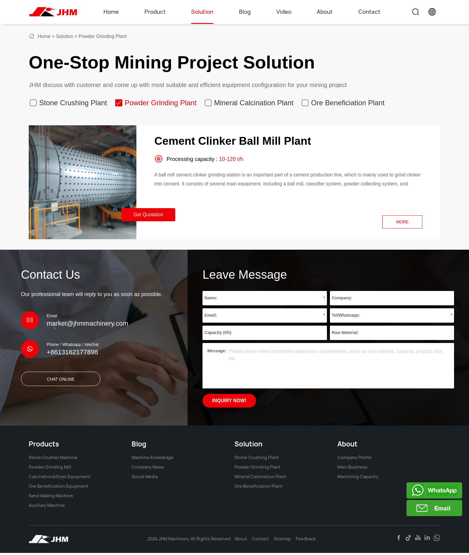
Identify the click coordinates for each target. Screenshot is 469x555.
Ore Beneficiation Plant (347, 103)
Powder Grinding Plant (103, 36)
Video (283, 12)
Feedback (306, 541)
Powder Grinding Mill (50, 469)
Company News (148, 469)
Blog (245, 12)
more (401, 223)
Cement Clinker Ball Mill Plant (243, 142)
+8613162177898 (72, 353)
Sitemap (282, 541)
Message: (216, 352)
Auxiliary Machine (47, 507)
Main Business (352, 469)
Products (44, 446)
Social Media (145, 478)
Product (155, 12)
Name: (211, 299)
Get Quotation (148, 216)
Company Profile (354, 459)
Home (111, 12)
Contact (369, 12)
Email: (211, 317)
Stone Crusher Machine (53, 459)
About (325, 12)
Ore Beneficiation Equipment (59, 488)
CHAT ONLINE (52, 380)
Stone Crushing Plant (73, 103)
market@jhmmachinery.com (87, 325)
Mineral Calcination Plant (253, 103)
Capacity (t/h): (218, 334)
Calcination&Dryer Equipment (59, 478)
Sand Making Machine (51, 498)
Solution (202, 12)
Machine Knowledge (152, 459)
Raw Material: (345, 334)
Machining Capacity (357, 478)
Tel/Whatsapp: (346, 317)
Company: (342, 299)
